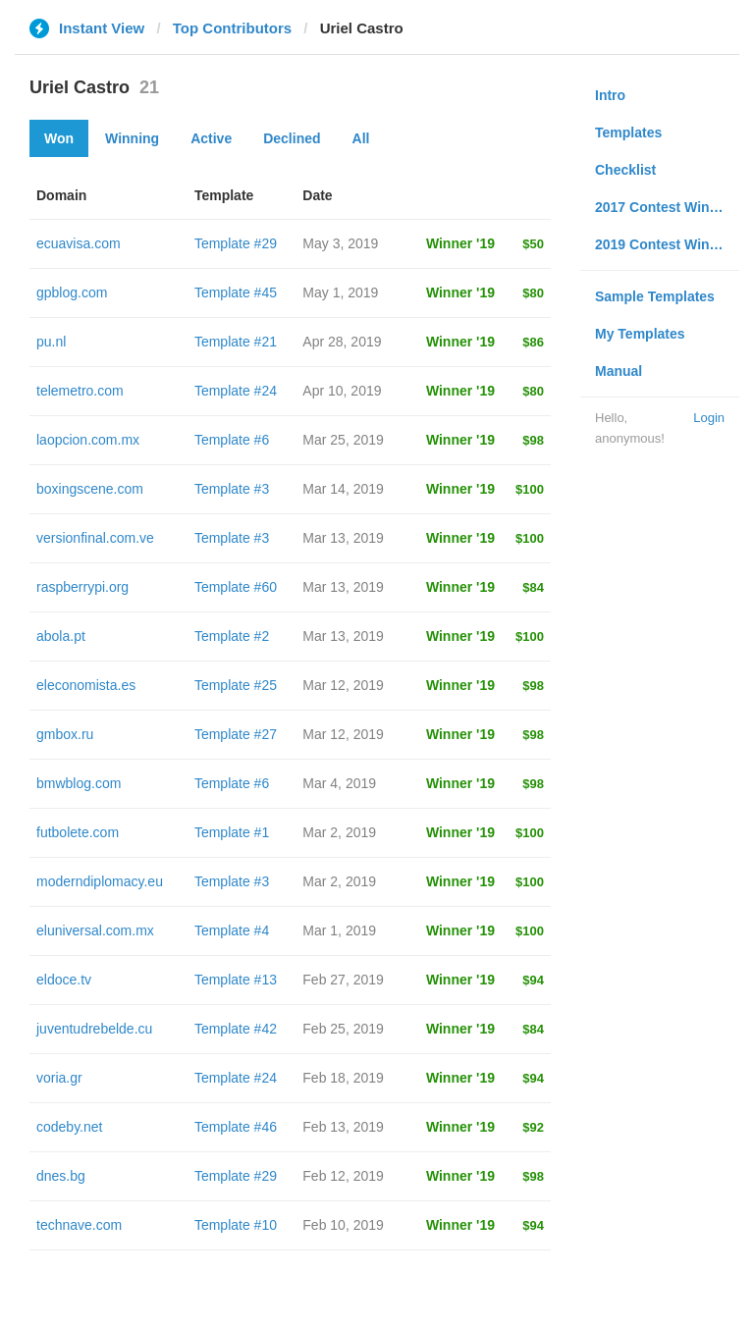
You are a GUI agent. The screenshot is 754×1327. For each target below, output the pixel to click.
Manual (618, 371)
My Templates (640, 334)
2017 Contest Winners (666, 207)
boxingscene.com (89, 489)
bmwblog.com (78, 783)
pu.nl (51, 341)
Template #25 (235, 685)
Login (709, 417)
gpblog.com (71, 292)
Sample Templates (655, 296)
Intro (610, 95)
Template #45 (235, 292)
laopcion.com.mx (87, 440)
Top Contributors (232, 28)
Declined (291, 138)
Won (59, 138)
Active (211, 138)
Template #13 (235, 979)
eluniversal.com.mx (95, 930)
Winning (132, 138)
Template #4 (231, 930)
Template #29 (235, 243)
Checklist (625, 170)
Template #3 (231, 489)
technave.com (79, 1225)
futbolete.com (77, 832)
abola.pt (60, 636)
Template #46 (235, 1127)
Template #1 (231, 832)
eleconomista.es (85, 685)
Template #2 (231, 636)
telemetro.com (80, 390)
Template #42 (235, 1028)
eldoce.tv (63, 979)
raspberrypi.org (82, 587)
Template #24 (235, 390)
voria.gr (59, 1078)
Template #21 (235, 341)
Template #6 (231, 440)
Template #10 (235, 1225)
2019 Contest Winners (666, 244)
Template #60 (235, 587)
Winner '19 (460, 243)
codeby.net (69, 1127)
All (361, 138)
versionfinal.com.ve (95, 538)
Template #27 (235, 734)
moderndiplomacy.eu (99, 881)
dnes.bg (60, 1176)
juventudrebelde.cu (94, 1028)
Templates (628, 132)
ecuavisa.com (78, 243)
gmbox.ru (64, 734)
